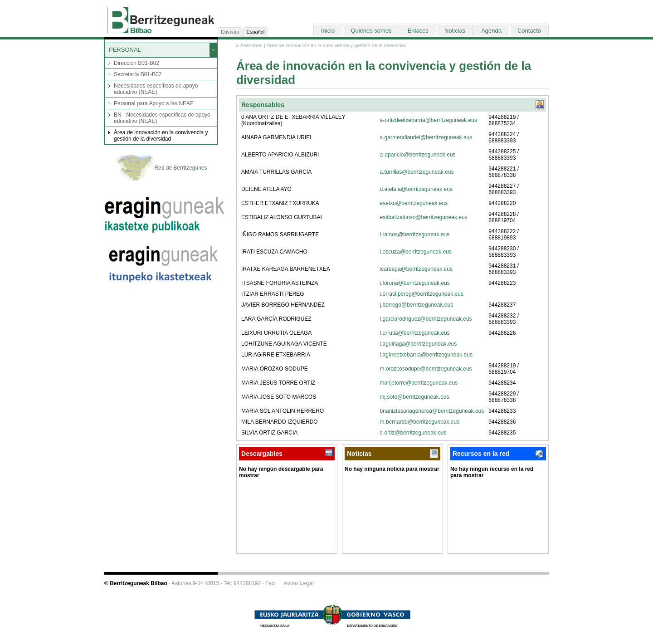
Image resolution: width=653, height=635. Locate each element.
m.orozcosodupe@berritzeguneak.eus (426, 369)
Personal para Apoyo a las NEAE (154, 103)
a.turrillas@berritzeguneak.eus (417, 172)
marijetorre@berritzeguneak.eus (419, 383)
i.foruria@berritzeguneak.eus (415, 283)
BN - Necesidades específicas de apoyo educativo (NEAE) (162, 118)
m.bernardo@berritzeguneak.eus (420, 422)
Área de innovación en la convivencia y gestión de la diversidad (161, 135)
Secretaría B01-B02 (137, 74)
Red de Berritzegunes (161, 168)
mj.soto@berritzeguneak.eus (414, 397)
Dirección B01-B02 (136, 63)
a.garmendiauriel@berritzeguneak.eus (426, 137)
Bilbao (140, 30)
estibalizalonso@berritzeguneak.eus (424, 217)
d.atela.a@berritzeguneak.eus (416, 189)
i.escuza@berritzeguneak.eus (416, 252)
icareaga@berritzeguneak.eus (416, 269)
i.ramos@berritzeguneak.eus (415, 234)
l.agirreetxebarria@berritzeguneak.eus (426, 355)
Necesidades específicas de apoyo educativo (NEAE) (156, 89)
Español (256, 31)
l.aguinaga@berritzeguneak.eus (418, 344)
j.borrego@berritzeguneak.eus (416, 305)
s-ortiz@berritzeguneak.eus (413, 433)
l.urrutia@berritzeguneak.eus (415, 333)
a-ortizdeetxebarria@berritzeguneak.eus (428, 120)
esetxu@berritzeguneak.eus (414, 203)
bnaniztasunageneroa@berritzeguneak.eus (432, 411)
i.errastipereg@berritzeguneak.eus (421, 294)
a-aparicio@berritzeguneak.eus (418, 154)
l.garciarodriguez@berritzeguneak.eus (426, 319)
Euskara (230, 31)
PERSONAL (125, 49)
